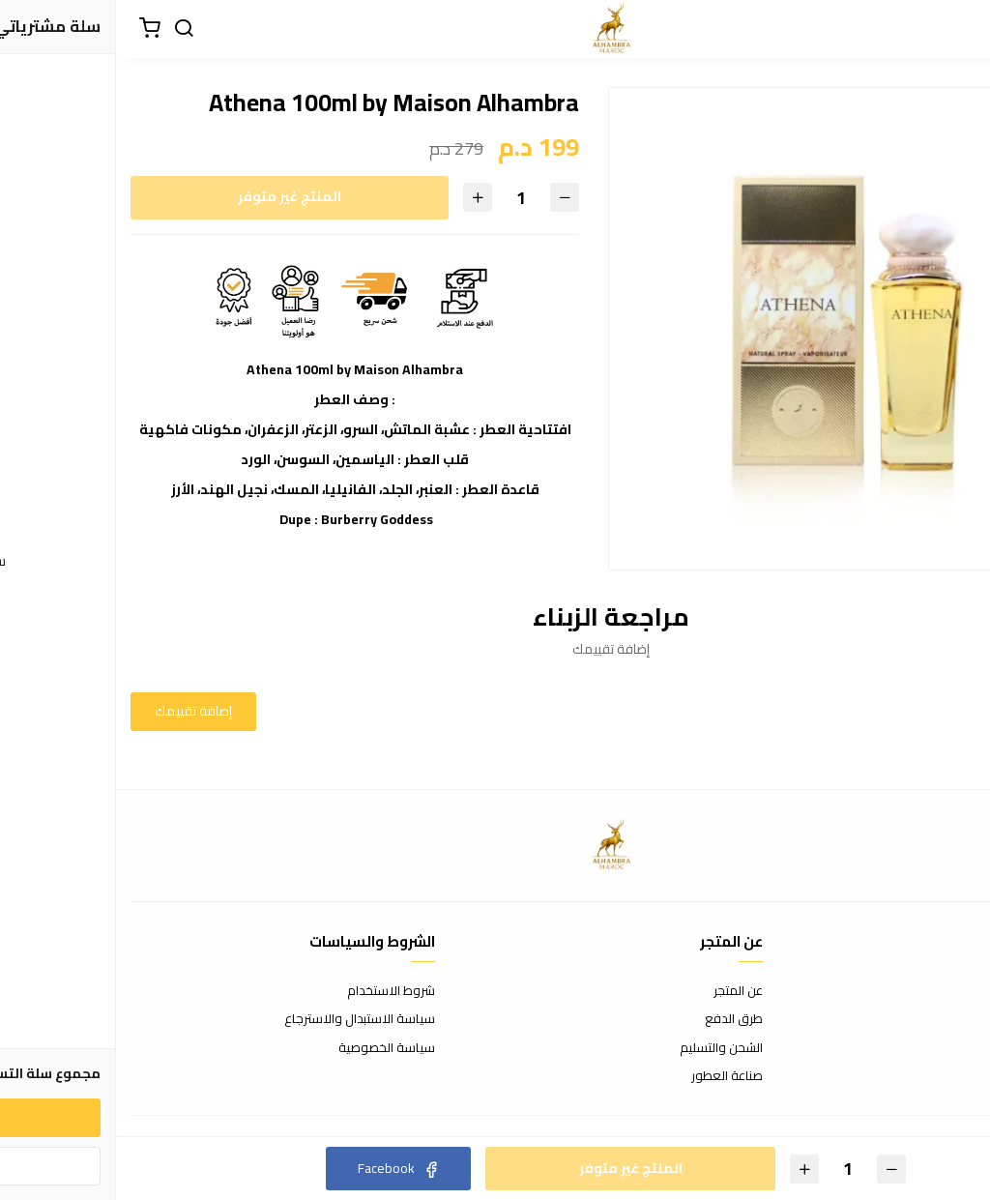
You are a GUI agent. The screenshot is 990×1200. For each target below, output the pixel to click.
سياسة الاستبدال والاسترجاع (243, 1019)
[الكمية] (405, 198)
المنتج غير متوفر (173, 196)
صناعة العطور (611, 1076)
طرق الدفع (618, 1019)
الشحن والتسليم (605, 1048)
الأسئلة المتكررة (933, 1019)
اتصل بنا (956, 991)
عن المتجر (622, 991)
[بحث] (67, 29)
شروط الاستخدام (275, 991)
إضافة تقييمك (77, 710)
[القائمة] (960, 29)
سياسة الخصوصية (270, 1048)
